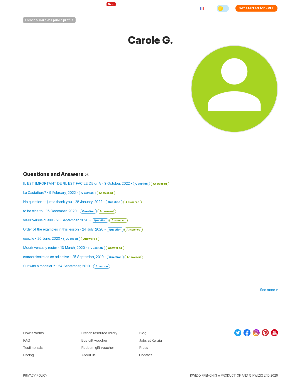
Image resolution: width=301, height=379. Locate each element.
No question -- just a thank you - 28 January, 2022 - (82, 202)
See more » (269, 290)
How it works (33, 333)
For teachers (132, 8)
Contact (145, 355)
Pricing (155, 8)
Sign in (173, 8)
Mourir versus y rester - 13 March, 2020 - (73, 247)
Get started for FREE (256, 8)
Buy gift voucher (94, 340)
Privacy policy (35, 375)
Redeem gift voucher (97, 347)
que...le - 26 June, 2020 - (61, 238)
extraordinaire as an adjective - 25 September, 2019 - (83, 257)
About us (88, 355)
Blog (142, 333)
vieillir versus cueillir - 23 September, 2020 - (75, 220)
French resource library (99, 333)
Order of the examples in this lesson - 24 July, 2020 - (83, 229)
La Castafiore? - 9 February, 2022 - (69, 192)
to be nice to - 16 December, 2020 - (69, 211)
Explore (106, 8)
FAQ (26, 340)
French (30, 20)
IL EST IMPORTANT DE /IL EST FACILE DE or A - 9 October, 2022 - (96, 183)
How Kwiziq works (76, 8)
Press (143, 347)
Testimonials (33, 347)
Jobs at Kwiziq (150, 340)
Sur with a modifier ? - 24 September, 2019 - (66, 266)
